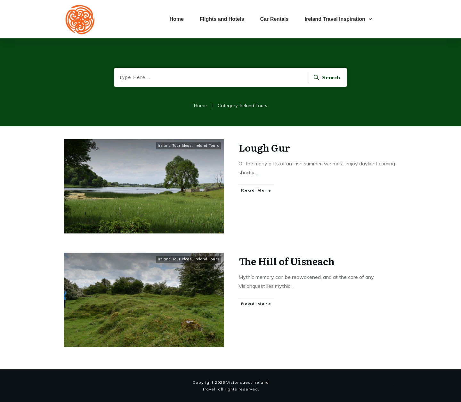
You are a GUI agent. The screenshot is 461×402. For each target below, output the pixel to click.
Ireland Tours (206, 145)
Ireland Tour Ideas (175, 145)
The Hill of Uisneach (287, 261)
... (257, 172)
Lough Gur (264, 147)
